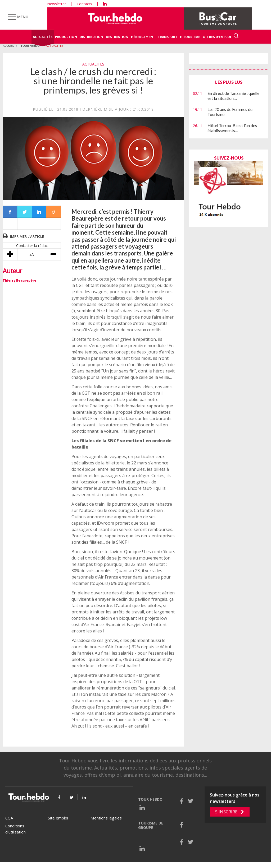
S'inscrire (226, 812)
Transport (167, 37)
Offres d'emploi (217, 37)
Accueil (8, 46)
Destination (117, 37)
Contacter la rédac (32, 245)
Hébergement (143, 37)
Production (66, 37)
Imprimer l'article (27, 236)
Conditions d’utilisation (15, 829)
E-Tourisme (190, 37)
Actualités (42, 37)
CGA (9, 818)
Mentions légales (106, 818)
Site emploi (58, 818)
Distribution (91, 37)
